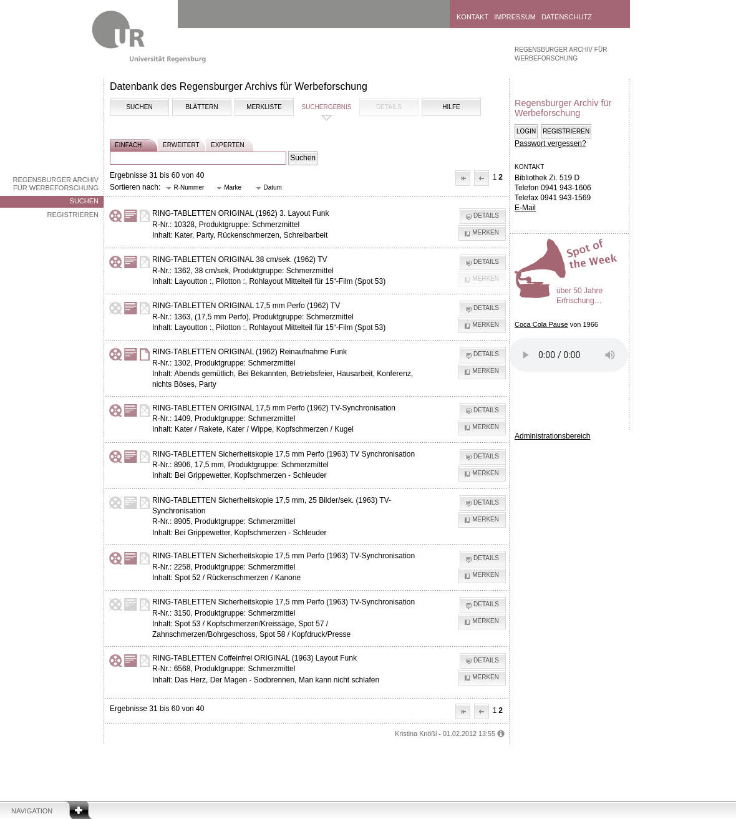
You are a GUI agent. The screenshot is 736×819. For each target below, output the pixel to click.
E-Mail (525, 207)
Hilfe (451, 107)
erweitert (181, 145)
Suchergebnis (326, 107)
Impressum (515, 17)
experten (228, 145)
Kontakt (472, 17)
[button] (462, 178)
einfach (128, 145)
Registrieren (73, 214)
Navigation (31, 811)
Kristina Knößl (416, 733)
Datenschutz (566, 17)
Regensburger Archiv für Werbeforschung (55, 183)
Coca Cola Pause (541, 324)
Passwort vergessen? (550, 143)
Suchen (84, 201)
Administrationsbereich (552, 436)
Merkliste (264, 107)
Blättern (201, 107)
